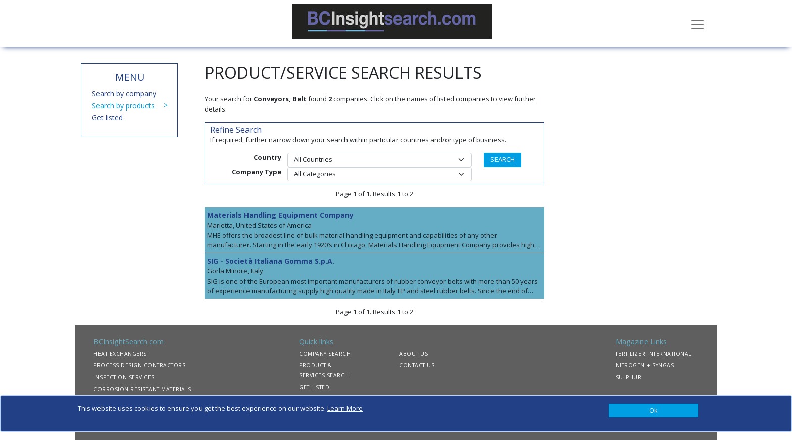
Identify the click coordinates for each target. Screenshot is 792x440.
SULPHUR (629, 377)
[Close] (653, 411)
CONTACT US (416, 365)
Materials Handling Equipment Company (280, 215)
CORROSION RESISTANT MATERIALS (142, 389)
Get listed (107, 117)
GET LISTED (314, 387)
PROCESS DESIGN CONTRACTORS (139, 365)
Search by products (123, 106)
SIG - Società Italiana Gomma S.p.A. (270, 261)
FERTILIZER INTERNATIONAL (653, 353)
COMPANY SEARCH (325, 353)
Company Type (256, 171)
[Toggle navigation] (697, 23)
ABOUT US (413, 353)
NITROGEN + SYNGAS (645, 365)
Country (267, 157)
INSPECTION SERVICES (124, 377)
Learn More (345, 408)
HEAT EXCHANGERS (120, 353)
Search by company (124, 93)
